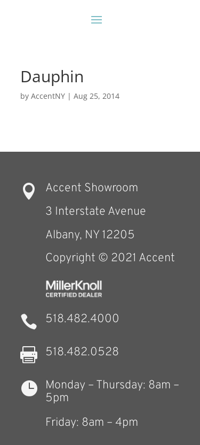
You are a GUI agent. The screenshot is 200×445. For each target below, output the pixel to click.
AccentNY (48, 96)
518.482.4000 (82, 319)
